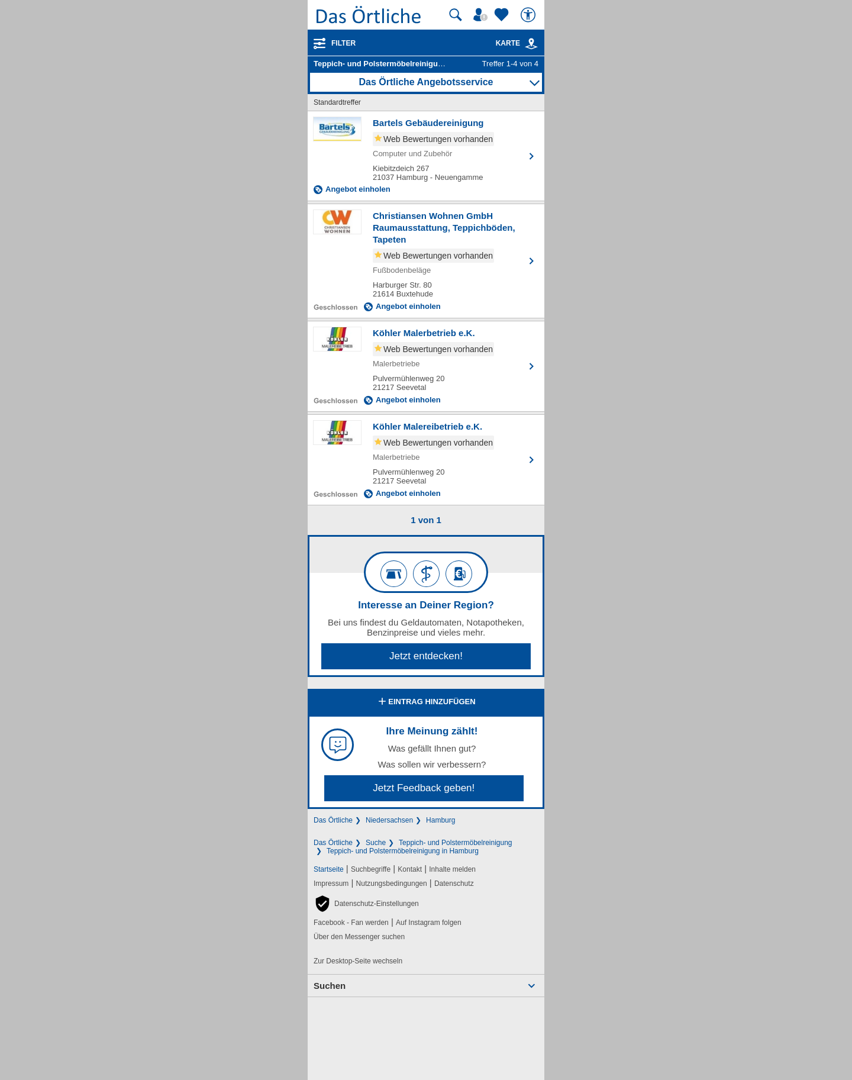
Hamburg (440, 820)
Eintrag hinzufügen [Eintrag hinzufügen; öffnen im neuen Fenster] (425, 702)
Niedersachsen (389, 820)
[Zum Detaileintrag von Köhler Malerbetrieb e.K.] (426, 366)
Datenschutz (454, 883)
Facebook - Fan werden (351, 922)
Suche (376, 843)
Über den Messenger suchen (359, 937)
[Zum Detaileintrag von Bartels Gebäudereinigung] (426, 156)
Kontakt (410, 869)
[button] (366, 903)
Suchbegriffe (370, 869)
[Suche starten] (455, 15)
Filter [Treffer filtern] (343, 43)
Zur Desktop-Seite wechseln (358, 961)
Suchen (330, 986)
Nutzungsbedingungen (391, 883)
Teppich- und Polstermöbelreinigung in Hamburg (403, 851)
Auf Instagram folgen (429, 922)
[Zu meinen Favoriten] (503, 15)
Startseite (329, 869)
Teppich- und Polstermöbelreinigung (455, 843)
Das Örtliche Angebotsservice (426, 82)
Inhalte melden (452, 869)
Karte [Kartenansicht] (517, 43)
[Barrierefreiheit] (529, 15)
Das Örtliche (333, 820)
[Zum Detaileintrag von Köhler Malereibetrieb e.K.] (426, 460)
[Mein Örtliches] (482, 15)
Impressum (331, 883)
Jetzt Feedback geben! (424, 788)
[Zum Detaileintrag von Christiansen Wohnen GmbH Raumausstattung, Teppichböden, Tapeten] (426, 261)
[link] (531, 44)
